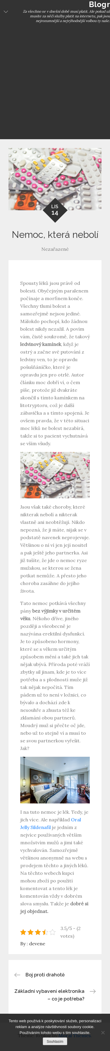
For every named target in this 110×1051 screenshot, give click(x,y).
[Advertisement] (55, 81)
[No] (103, 1032)
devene (37, 943)
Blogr (99, 4)
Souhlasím (55, 1042)
